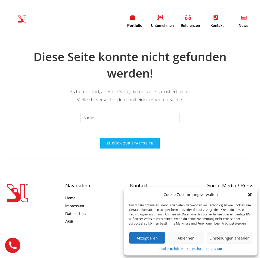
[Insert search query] (130, 118)
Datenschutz (194, 249)
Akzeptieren (147, 238)
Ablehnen (185, 238)
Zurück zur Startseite (130, 143)
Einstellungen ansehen (229, 238)
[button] (249, 194)
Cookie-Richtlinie (171, 249)
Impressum (214, 249)
